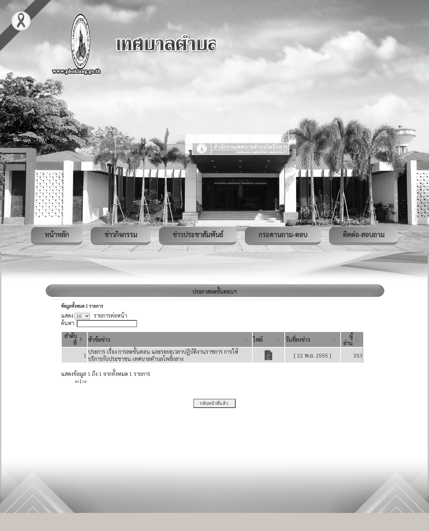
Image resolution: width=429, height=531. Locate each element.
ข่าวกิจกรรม (120, 234)
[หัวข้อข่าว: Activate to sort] (170, 339)
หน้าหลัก (57, 234)
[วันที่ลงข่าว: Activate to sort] (312, 339)
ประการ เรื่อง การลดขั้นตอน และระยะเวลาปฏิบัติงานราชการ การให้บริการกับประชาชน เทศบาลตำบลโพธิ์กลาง (163, 355)
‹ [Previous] (78, 380)
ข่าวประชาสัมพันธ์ (198, 234)
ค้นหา (67, 323)
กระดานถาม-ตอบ (282, 234)
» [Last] (85, 380)
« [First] (76, 380)
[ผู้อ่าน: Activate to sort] (352, 339)
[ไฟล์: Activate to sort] (268, 339)
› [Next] (83, 380)
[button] (99, 339)
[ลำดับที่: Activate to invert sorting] (74, 339)
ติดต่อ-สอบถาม (363, 234)
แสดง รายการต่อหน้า (94, 315)
